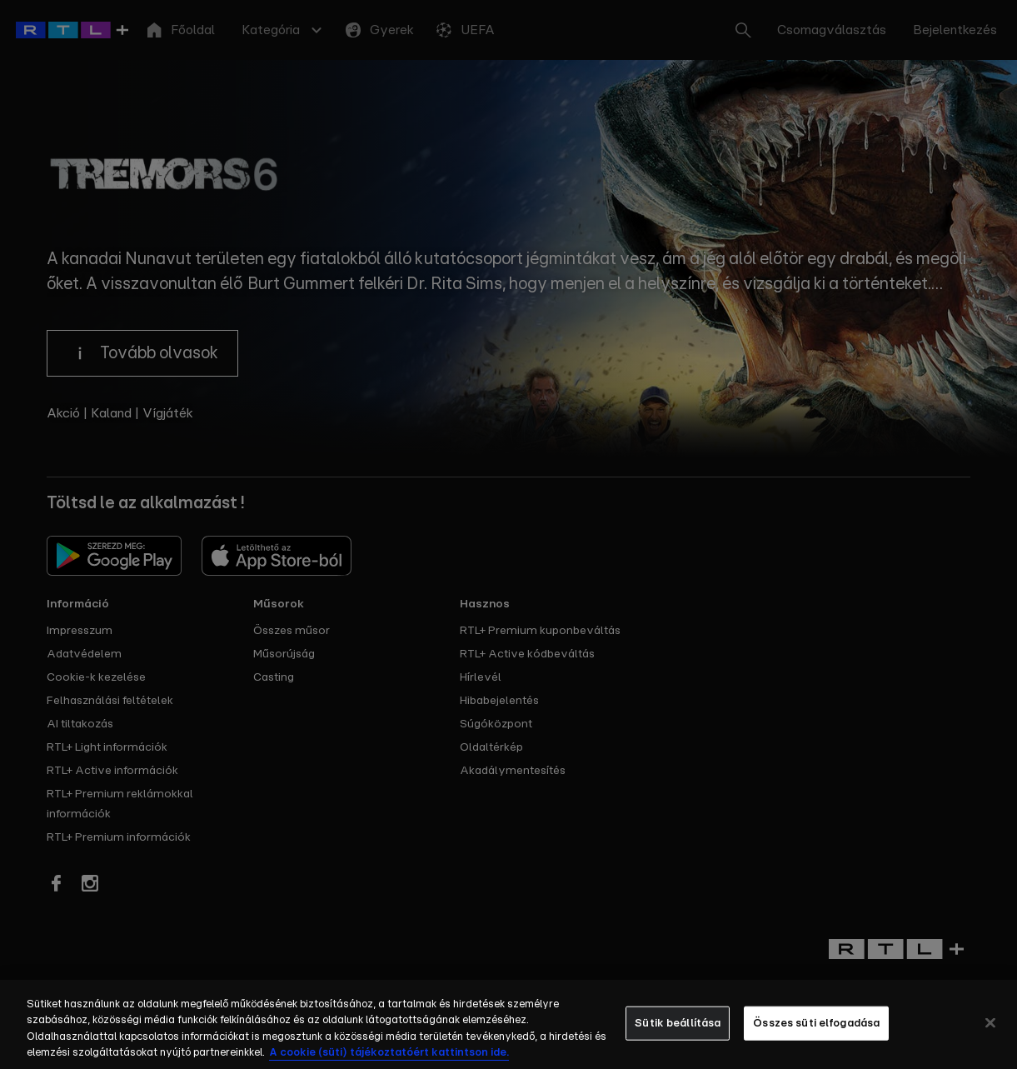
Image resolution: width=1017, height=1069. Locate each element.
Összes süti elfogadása (816, 1034)
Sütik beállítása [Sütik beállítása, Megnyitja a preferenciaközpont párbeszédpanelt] (677, 1034)
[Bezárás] (990, 1034)
